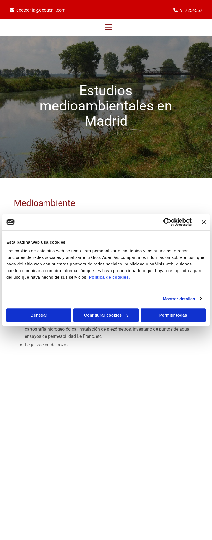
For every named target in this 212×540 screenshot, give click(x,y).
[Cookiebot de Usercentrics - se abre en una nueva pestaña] (167, 222)
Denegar (39, 315)
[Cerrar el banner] (204, 222)
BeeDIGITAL (189, 501)
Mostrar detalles (179, 298)
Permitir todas (173, 315)
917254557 (191, 10)
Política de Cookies (176, 480)
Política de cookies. (109, 277)
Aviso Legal (170, 467)
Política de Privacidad (178, 473)
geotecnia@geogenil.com (40, 10)
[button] (108, 27)
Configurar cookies (106, 315)
